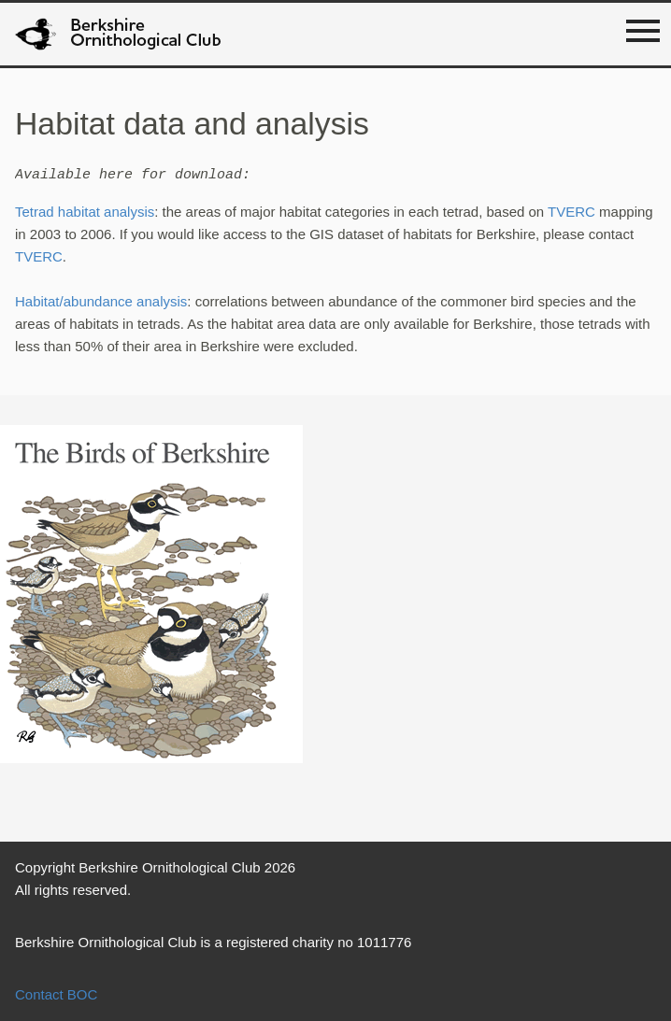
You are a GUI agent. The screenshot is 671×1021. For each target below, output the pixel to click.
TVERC (571, 212)
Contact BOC (56, 994)
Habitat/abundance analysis (101, 301)
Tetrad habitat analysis (84, 212)
